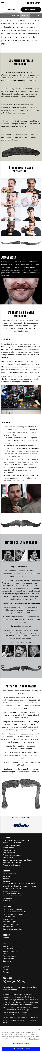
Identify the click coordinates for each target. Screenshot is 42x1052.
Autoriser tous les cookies (21, 1049)
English (15, 16)
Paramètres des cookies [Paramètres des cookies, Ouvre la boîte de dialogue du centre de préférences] (21, 1043)
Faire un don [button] (31, 10)
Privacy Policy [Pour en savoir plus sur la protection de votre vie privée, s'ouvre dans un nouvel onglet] (34, 1039)
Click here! (9, 981)
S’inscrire (11, 10)
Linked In (23, 981)
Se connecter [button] (33, 3)
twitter (18, 981)
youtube (13, 981)
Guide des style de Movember (13, 81)
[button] (2, 3)
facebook (4, 981)
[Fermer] (39, 1029)
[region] (21, 1039)
